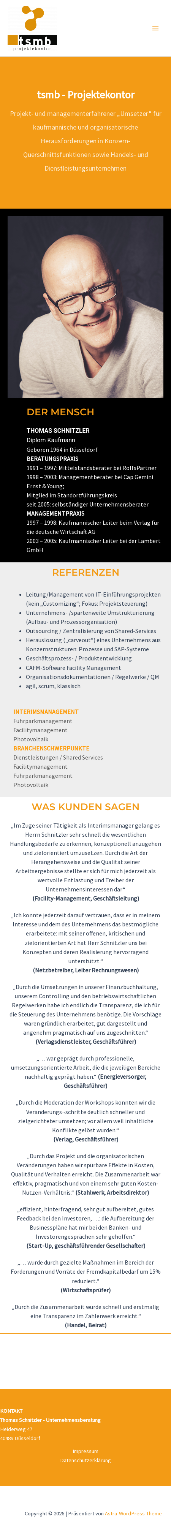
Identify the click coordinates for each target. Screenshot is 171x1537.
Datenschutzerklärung (85, 1460)
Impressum (85, 1451)
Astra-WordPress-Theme (133, 1513)
